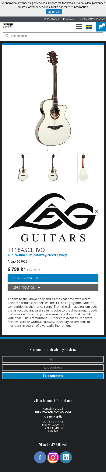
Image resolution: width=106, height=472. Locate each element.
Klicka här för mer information (69, 7)
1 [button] (47, 150)
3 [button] (59, 150)
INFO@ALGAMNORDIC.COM (92, 18)
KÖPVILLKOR (51, 18)
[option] (53, 98)
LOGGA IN (69, 18)
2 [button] (53, 150)
